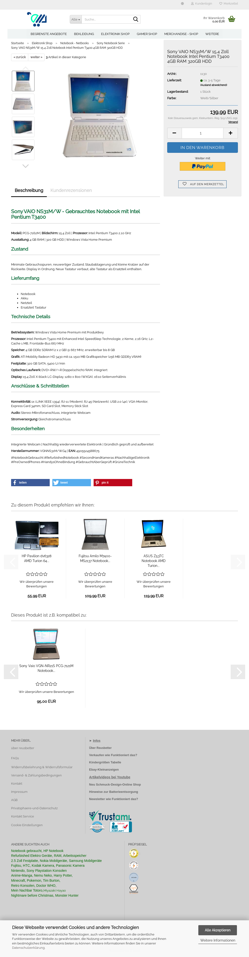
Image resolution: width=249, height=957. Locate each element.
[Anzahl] (202, 133)
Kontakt (16, 783)
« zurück (20, 57)
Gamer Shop (147, 34)
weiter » (36, 57)
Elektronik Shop (115, 34)
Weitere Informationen (217, 940)
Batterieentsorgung (123, 792)
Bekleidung (84, 34)
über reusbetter (22, 748)
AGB (14, 800)
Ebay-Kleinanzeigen (104, 769)
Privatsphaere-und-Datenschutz (34, 808)
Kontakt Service (22, 816)
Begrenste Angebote (49, 34)
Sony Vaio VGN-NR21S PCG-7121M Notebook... (46, 668)
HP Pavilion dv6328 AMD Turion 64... (36, 558)
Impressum (19, 792)
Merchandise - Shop (181, 34)
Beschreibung (29, 190)
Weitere (212, 34)
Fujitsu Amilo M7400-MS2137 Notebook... (95, 558)
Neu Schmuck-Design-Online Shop (115, 784)
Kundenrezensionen (71, 190)
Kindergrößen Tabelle (105, 762)
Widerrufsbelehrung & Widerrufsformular (42, 767)
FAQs (15, 758)
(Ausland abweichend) (213, 85)
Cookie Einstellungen (27, 825)
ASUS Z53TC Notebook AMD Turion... (154, 561)
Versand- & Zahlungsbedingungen (36, 775)
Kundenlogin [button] (201, 3)
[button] (182, 5)
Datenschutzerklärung (28, 948)
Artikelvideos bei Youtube (109, 777)
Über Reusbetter (100, 748)
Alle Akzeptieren (217, 930)
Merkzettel (228, 3)
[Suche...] (76, 19)
